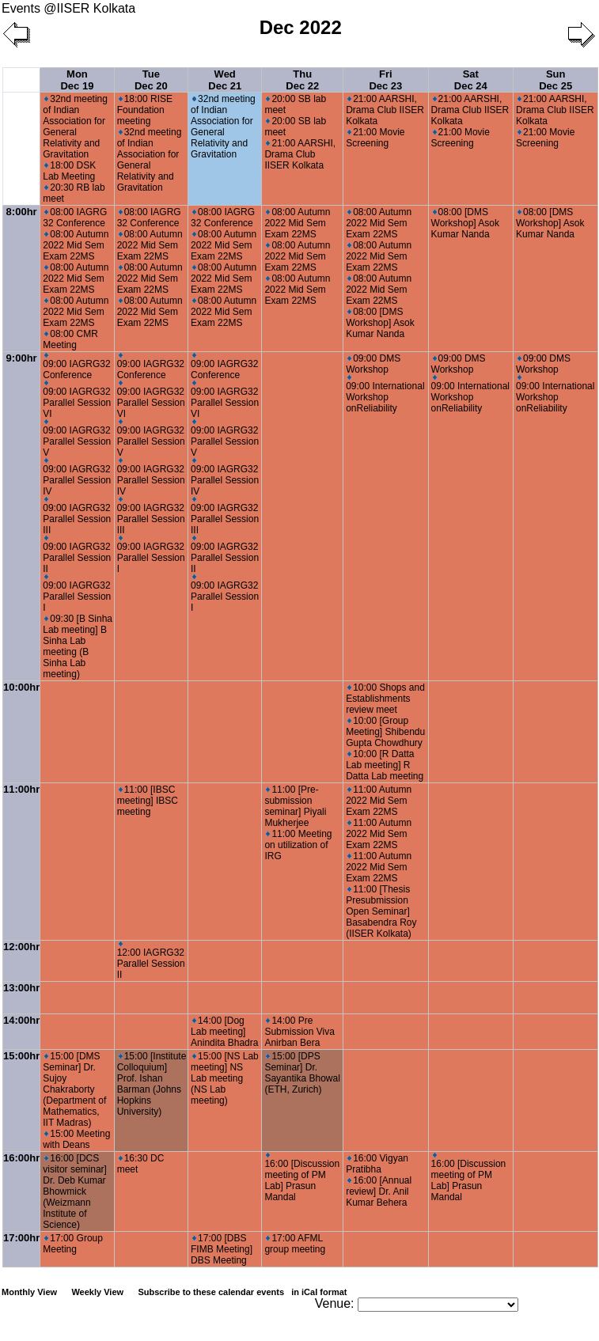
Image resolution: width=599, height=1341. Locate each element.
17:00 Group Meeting (73, 1244)
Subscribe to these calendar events (243, 1292)
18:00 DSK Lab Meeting (69, 171)
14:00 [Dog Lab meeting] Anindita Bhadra (224, 1031)
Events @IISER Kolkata (68, 8)
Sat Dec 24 (470, 80)
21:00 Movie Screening (375, 138)
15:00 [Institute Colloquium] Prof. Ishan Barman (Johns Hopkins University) (152, 1084)
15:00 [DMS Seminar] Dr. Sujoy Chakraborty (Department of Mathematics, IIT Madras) (74, 1089)
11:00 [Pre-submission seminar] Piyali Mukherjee (295, 806)
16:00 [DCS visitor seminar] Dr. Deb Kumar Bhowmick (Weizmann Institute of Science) (75, 1191)
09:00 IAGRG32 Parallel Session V (77, 438)
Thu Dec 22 (302, 80)
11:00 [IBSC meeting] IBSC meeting (147, 800)
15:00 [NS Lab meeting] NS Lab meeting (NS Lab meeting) (225, 1078)
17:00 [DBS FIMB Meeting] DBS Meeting (221, 1249)
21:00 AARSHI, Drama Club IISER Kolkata (300, 154)
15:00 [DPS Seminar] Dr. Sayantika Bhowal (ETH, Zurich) (301, 1073)
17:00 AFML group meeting (294, 1244)
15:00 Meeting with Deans (76, 1139)
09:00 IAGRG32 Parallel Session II (77, 555)
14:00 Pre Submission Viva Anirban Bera (299, 1031)
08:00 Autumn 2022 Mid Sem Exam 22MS (75, 245)
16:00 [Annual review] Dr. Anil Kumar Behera (378, 1191)
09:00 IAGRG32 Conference (76, 367)
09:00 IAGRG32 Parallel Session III (77, 516)
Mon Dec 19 (76, 80)
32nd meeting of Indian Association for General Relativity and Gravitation (75, 126)
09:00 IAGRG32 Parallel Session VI (77, 400)
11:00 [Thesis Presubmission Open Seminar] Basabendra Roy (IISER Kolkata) (381, 911)
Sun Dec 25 (555, 80)
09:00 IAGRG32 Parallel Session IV (77, 477)
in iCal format (319, 1292)
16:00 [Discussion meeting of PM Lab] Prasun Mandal (301, 1178)
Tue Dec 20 (151, 80)
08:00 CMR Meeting (70, 339)
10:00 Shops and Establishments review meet (385, 698)
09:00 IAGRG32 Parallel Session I (77, 593)
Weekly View (97, 1292)
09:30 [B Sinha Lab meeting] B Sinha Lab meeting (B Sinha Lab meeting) (77, 646)
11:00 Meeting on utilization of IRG (298, 845)
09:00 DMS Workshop (373, 364)
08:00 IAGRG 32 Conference (75, 217)
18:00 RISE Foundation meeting (144, 110)
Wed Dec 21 (224, 80)
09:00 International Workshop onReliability (385, 394)
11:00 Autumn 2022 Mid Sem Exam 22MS (378, 800)
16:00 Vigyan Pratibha (377, 1164)
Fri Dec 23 (385, 80)
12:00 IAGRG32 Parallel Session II (151, 960)
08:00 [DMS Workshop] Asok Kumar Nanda (380, 322)
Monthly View (29, 1292)
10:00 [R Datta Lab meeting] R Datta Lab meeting (384, 765)
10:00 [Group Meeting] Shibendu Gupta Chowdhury (385, 731)
